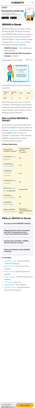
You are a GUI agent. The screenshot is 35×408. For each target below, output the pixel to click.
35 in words (8, 282)
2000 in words (9, 285)
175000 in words (10, 287)
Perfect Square (8, 198)
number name (13, 130)
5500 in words (9, 266)
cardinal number (19, 42)
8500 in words (9, 271)
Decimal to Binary (9, 212)
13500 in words (9, 277)
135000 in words (10, 261)
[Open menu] (32, 2)
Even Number (8, 166)
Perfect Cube (7, 204)
